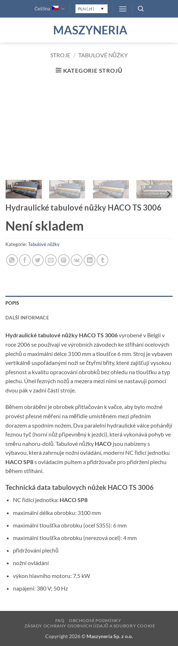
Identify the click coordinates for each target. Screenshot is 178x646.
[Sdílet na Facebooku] (25, 260)
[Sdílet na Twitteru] (38, 260)
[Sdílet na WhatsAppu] (12, 260)
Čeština (49, 8)
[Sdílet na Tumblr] (102, 260)
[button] (122, 9)
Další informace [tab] (27, 317)
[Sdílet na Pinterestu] (64, 260)
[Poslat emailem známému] (51, 260)
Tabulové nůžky (103, 55)
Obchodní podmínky (95, 620)
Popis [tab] (12, 303)
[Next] (168, 194)
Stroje (60, 55)
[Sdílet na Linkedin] (89, 260)
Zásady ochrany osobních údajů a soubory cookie (89, 625)
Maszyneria (89, 30)
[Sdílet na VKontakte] (77, 260)
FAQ (60, 620)
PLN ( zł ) (86, 8)
